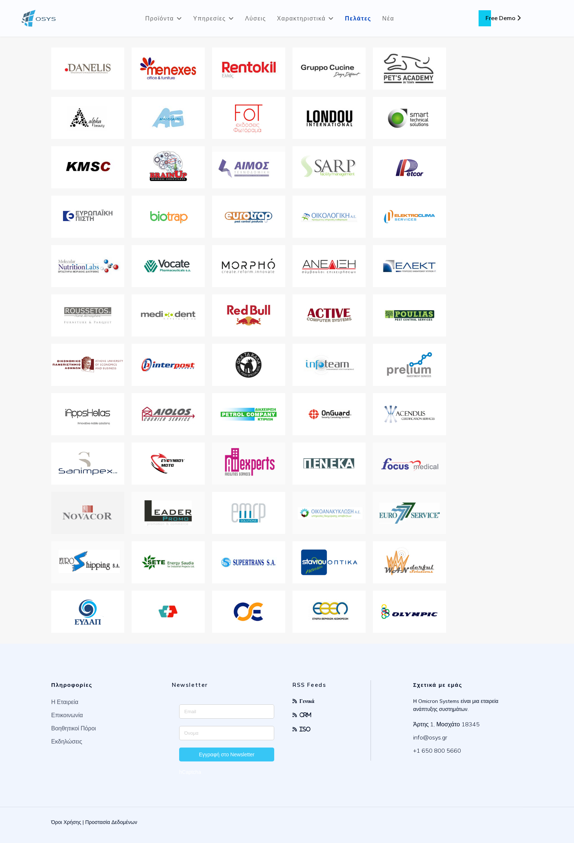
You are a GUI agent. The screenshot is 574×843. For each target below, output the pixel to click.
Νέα (388, 18)
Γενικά (306, 701)
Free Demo (503, 18)
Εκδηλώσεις (66, 741)
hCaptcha (190, 772)
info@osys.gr (430, 737)
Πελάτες (358, 18)
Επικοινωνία (67, 715)
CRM (305, 715)
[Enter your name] (226, 733)
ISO (305, 729)
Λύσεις (255, 18)
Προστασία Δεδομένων (111, 822)
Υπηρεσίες (209, 18)
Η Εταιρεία (64, 701)
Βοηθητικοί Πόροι (73, 728)
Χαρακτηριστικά (301, 18)
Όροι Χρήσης (66, 822)
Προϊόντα (159, 18)
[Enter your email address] (226, 711)
